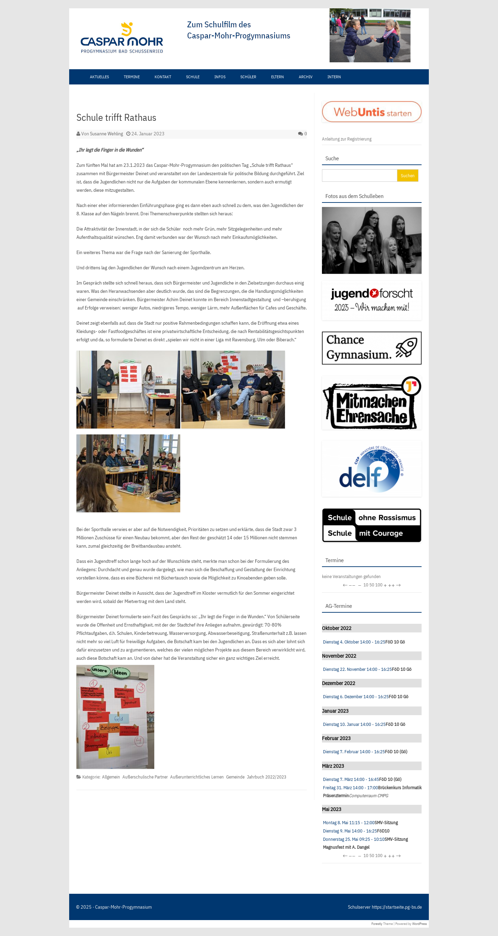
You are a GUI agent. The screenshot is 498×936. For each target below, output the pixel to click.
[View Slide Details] (322, 35)
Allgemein (111, 777)
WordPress (419, 923)
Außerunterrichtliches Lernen (197, 777)
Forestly (376, 923)
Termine (132, 76)
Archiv (306, 76)
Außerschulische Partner (145, 777)
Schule (193, 76)
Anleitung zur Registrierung (346, 139)
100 (378, 585)
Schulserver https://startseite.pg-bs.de (385, 907)
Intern (334, 76)
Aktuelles (99, 76)
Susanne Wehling (106, 133)
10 (365, 585)
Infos (219, 76)
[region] (216, 38)
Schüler (248, 76)
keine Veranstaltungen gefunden (351, 576)
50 (371, 585)
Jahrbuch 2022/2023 (266, 777)
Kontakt (163, 76)
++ (391, 585)
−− (352, 585)
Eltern (277, 76)
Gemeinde (235, 777)
